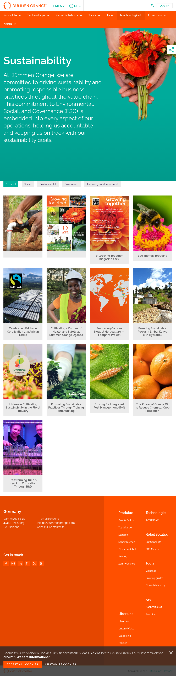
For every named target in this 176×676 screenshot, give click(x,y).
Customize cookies (60, 664)
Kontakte (151, 614)
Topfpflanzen (125, 527)
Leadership (124, 635)
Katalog (122, 556)
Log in (165, 5)
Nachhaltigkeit (154, 607)
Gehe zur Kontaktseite (50, 527)
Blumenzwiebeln (127, 549)
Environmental (48, 184)
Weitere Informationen (33, 657)
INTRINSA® (152, 520)
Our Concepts (153, 542)
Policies (122, 643)
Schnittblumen (126, 542)
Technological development (102, 184)
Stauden (123, 534)
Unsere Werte (126, 628)
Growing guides (154, 578)
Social (27, 184)
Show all (11, 184)
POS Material (153, 549)
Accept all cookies (22, 664)
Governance (71, 184)
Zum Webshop (126, 563)
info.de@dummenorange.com (56, 522)
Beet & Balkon (126, 520)
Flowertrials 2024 (155, 585)
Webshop (151, 570)
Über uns (123, 621)
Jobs (148, 599)
